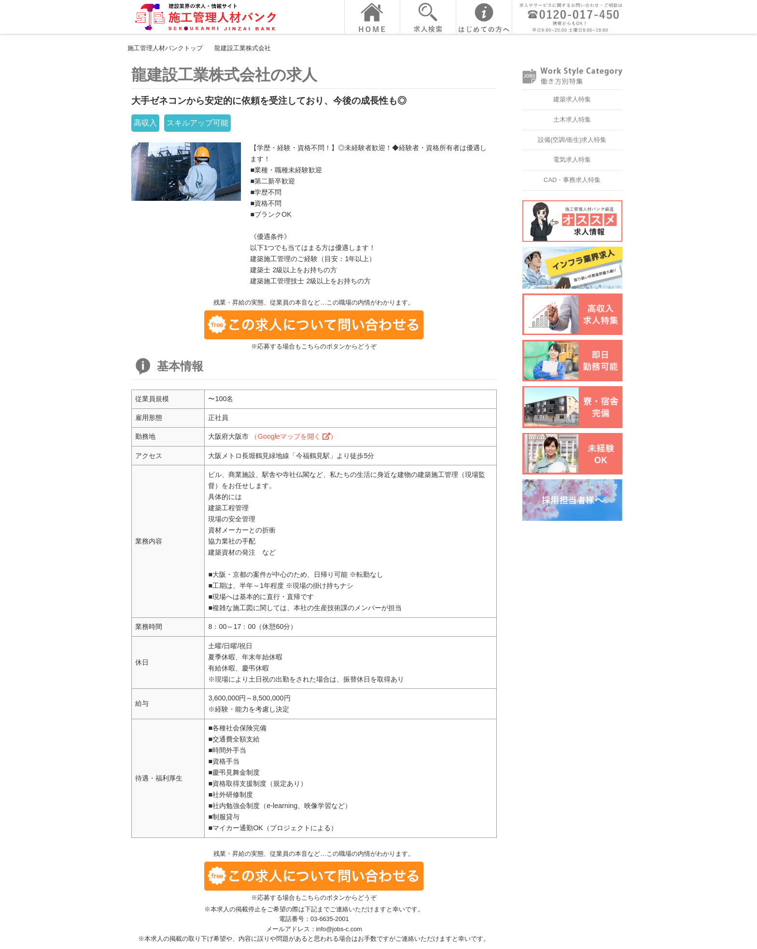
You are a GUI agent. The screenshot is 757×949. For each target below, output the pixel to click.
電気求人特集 (572, 159)
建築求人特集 (572, 99)
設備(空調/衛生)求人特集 (572, 139)
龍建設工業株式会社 (242, 48)
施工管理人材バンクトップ (165, 48)
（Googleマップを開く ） (293, 436)
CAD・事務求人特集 (572, 179)
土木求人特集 (572, 119)
